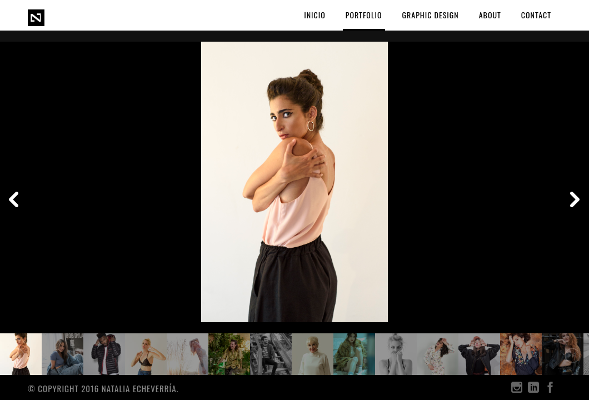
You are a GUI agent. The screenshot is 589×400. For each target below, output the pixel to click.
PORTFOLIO (364, 15)
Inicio (315, 15)
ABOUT (490, 15)
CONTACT (536, 15)
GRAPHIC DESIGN (430, 15)
